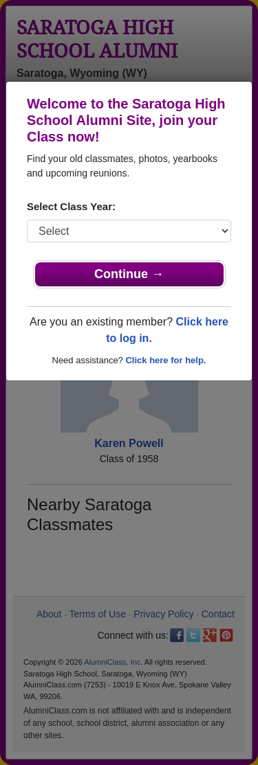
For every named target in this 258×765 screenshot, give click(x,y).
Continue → (129, 274)
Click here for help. (165, 360)
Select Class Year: (71, 206)
